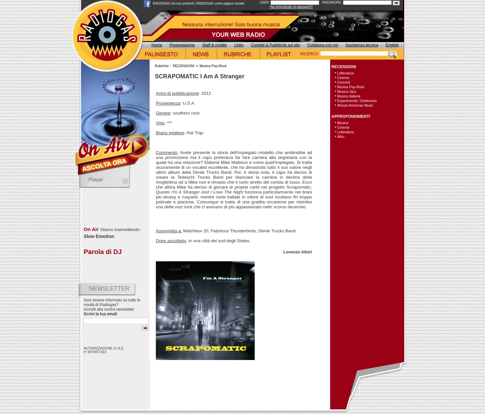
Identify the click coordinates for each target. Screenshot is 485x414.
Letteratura (345, 73)
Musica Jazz (347, 91)
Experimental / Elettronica (357, 101)
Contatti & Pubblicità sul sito (275, 45)
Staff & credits (214, 45)
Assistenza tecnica (362, 45)
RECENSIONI (183, 66)
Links (238, 45)
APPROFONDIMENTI (350, 116)
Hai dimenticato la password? (291, 7)
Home (157, 45)
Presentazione (182, 45)
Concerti (343, 82)
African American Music (355, 105)
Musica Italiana (348, 96)
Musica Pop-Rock (212, 66)
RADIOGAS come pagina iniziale (220, 3)
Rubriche (162, 66)
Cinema (343, 78)
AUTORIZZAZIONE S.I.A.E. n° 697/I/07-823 (104, 350)
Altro (341, 137)
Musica (342, 123)
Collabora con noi (322, 45)
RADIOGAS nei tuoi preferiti (173, 3)
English (392, 45)
